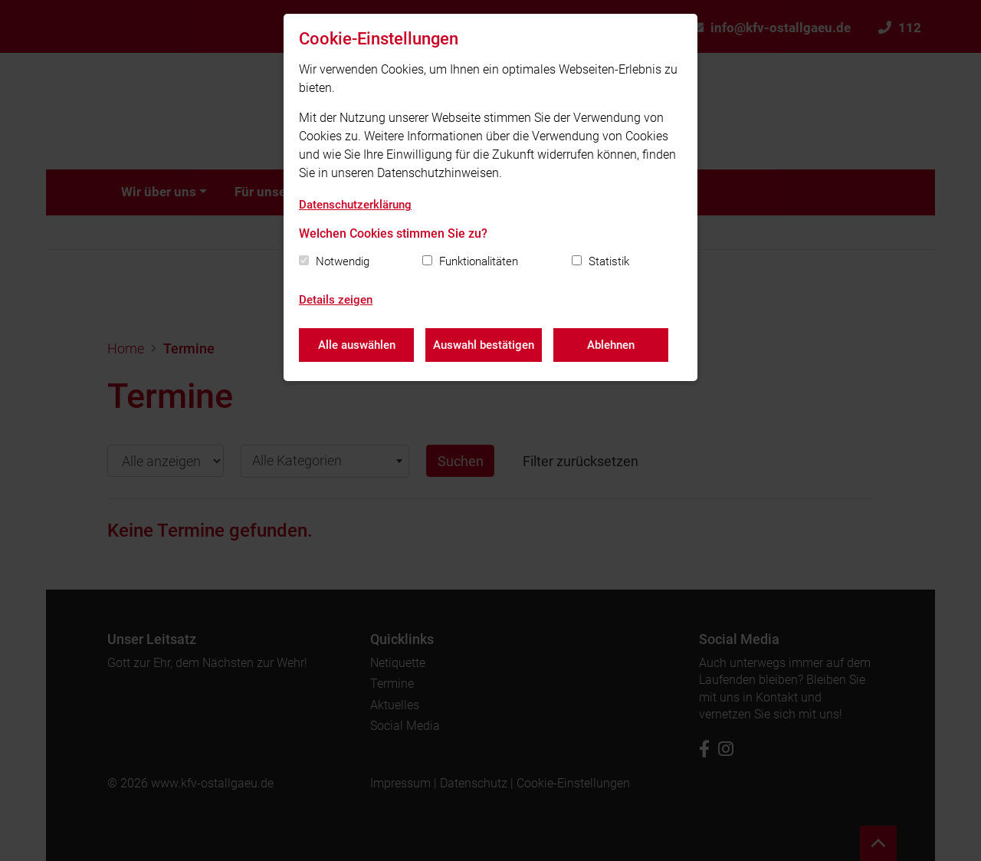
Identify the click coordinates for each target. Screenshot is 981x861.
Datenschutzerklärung (355, 205)
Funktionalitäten (478, 261)
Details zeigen (335, 300)
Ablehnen (611, 345)
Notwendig (342, 261)
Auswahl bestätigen (483, 345)
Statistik (609, 261)
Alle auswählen (356, 345)
